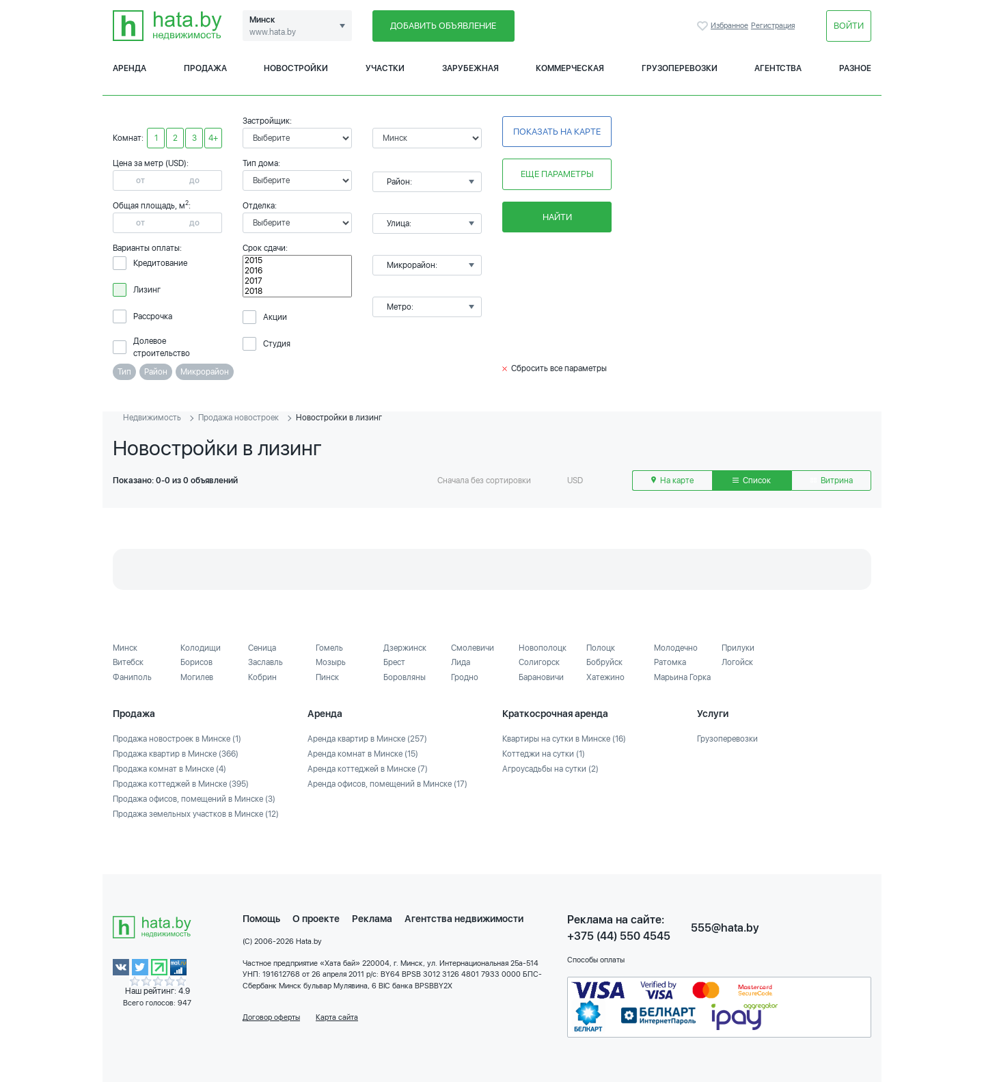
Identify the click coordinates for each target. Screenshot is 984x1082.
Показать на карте (557, 131)
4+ (213, 138)
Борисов (196, 662)
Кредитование (160, 263)
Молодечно (676, 648)
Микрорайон (204, 372)
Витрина (831, 480)
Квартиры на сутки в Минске (564, 739)
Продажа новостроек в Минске (177, 739)
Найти (557, 217)
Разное (855, 68)
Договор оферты (271, 1017)
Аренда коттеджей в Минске (368, 769)
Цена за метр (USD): (151, 163)
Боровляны (404, 677)
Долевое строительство (161, 347)
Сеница (262, 648)
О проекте (316, 918)
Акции (275, 317)
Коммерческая (570, 68)
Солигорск (539, 662)
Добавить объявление (443, 26)
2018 (297, 291)
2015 (297, 261)
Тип (124, 372)
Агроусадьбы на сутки (550, 769)
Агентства (778, 68)
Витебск (128, 662)
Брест (394, 662)
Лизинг (147, 290)
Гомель (329, 648)
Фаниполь (132, 677)
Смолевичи (472, 648)
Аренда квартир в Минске (367, 739)
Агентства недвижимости (464, 918)
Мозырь (331, 662)
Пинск (327, 677)
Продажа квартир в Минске (175, 754)
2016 (297, 271)
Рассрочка (152, 316)
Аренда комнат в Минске (363, 754)
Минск (125, 648)
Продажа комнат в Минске (169, 769)
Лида (460, 662)
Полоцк (600, 648)
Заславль (265, 662)
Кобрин (262, 677)
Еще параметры (557, 174)
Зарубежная (470, 68)
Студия (276, 344)
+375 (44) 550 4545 (618, 936)
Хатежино (605, 677)
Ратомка (670, 662)
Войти (849, 26)
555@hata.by (725, 927)
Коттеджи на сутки (543, 754)
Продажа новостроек (238, 417)
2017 (297, 281)
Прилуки (738, 648)
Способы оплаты (596, 960)
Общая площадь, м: (152, 206)
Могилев (196, 677)
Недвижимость (152, 417)
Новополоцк (542, 648)
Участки (385, 68)
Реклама (372, 918)
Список (752, 480)
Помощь (261, 918)
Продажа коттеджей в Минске (181, 784)
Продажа (205, 68)
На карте (672, 480)
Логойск (737, 662)
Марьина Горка (682, 677)
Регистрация (773, 25)
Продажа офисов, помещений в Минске (194, 799)
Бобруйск (604, 662)
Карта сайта (337, 1017)
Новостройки (296, 68)
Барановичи (541, 677)
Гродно (464, 677)
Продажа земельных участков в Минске (196, 814)
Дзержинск (404, 648)
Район (155, 372)
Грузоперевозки (680, 68)
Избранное (704, 26)
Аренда (129, 68)
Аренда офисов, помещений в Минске (387, 784)
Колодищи (200, 648)
